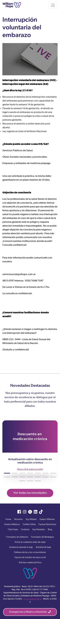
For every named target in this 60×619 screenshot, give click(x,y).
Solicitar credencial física (30, 562)
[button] (7, 473)
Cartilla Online (29, 524)
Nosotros (18, 519)
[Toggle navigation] (52, 5)
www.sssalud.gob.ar (33, 599)
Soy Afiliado (31, 519)
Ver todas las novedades (30, 493)
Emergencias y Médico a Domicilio (30, 611)
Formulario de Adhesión (17, 537)
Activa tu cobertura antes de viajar (30, 542)
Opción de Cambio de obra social (30, 557)
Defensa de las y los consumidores (30, 552)
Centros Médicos (12, 524)
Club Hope (13, 529)
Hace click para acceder (30, 469)
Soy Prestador (38, 529)
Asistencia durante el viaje (21, 547)
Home (8, 519)
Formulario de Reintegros (42, 537)
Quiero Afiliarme (47, 519)
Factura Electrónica (47, 524)
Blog (50, 529)
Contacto (25, 529)
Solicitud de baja (43, 547)
